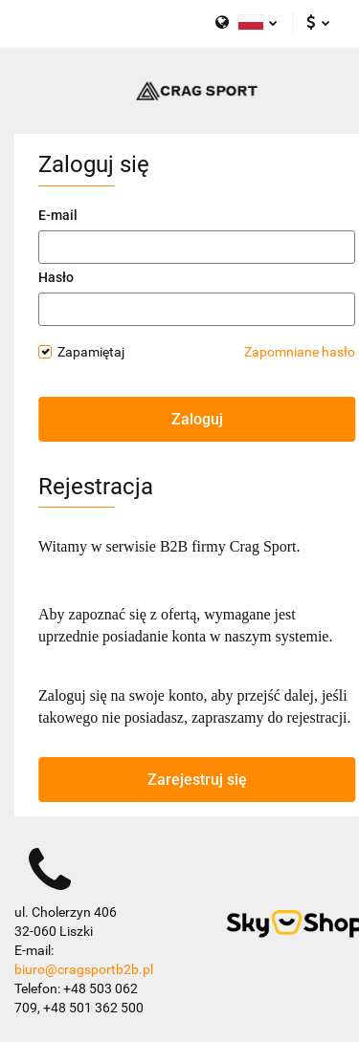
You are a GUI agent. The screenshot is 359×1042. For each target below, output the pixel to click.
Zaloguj (197, 419)
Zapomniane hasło (299, 351)
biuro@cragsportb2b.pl (83, 969)
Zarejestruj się (197, 780)
